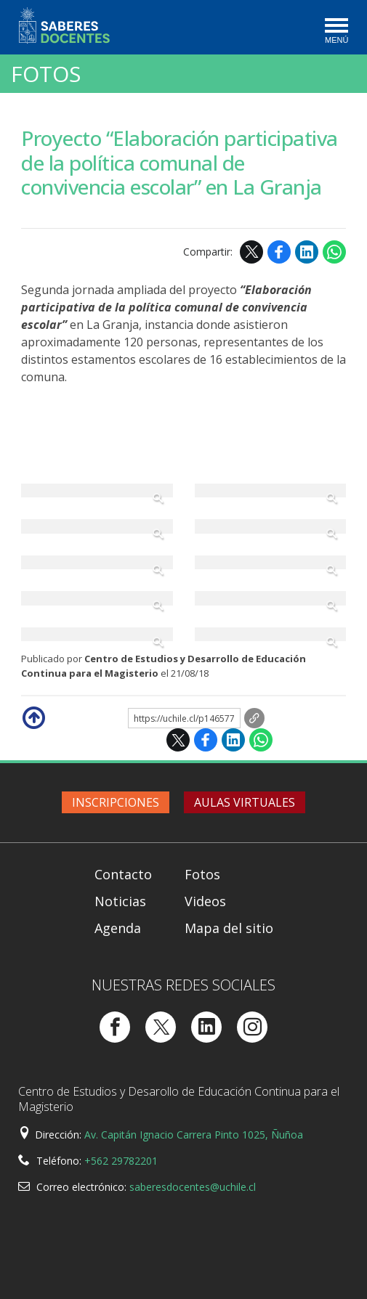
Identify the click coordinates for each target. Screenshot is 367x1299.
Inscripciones (115, 802)
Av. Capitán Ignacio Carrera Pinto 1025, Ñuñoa (193, 1134)
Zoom (97, 491)
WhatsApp (334, 252)
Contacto (123, 874)
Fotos (46, 74)
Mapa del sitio (229, 928)
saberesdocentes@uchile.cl (192, 1187)
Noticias (120, 901)
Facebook (279, 252)
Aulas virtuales (244, 802)
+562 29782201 (121, 1161)
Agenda (117, 928)
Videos (205, 901)
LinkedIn (306, 251)
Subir (32, 717)
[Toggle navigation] (335, 32)
